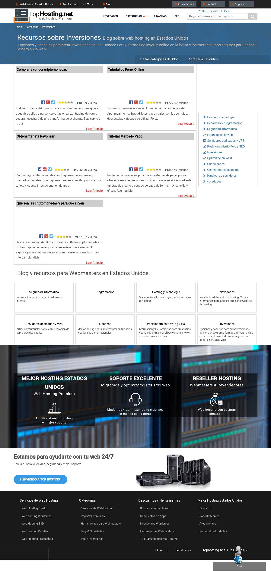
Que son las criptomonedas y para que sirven (50, 203)
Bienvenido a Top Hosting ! (40, 479)
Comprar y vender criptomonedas (42, 69)
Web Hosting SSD (33, 523)
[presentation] (24, 554)
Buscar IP (214, 11)
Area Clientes (184, 4)
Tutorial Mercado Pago (125, 136)
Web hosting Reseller (35, 531)
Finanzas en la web (217, 135)
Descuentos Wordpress (155, 523)
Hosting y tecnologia (218, 117)
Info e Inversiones (92, 539)
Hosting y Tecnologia (166, 292)
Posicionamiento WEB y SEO (166, 324)
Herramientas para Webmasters (101, 523)
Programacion (105, 292)
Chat (239, 566)
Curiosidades (213, 164)
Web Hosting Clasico (35, 508)
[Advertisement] (227, 87)
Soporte (238, 4)
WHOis (202, 11)
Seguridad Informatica (219, 129)
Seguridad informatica (44, 292)
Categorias (136, 16)
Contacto (210, 4)
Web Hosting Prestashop (37, 539)
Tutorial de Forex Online (126, 69)
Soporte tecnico (209, 516)
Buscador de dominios (154, 508)
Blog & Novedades (92, 531)
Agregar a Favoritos (203, 59)
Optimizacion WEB (217, 158)
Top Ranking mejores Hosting (158, 539)
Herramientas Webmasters (157, 531)
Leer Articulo (94, 129)
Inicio (158, 550)
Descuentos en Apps (153, 516)
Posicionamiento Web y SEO (223, 146)
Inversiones (212, 152)
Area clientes (207, 523)
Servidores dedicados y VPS (223, 140)
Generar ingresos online (220, 170)
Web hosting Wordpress (37, 516)
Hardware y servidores (219, 175)
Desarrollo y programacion (222, 123)
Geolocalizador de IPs (213, 531)
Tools (226, 11)
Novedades (110, 16)
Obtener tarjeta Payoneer (35, 136)
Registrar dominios (93, 516)
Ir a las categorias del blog (159, 59)
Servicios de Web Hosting (97, 508)
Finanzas (160, 16)
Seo (176, 16)
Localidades (183, 550)
